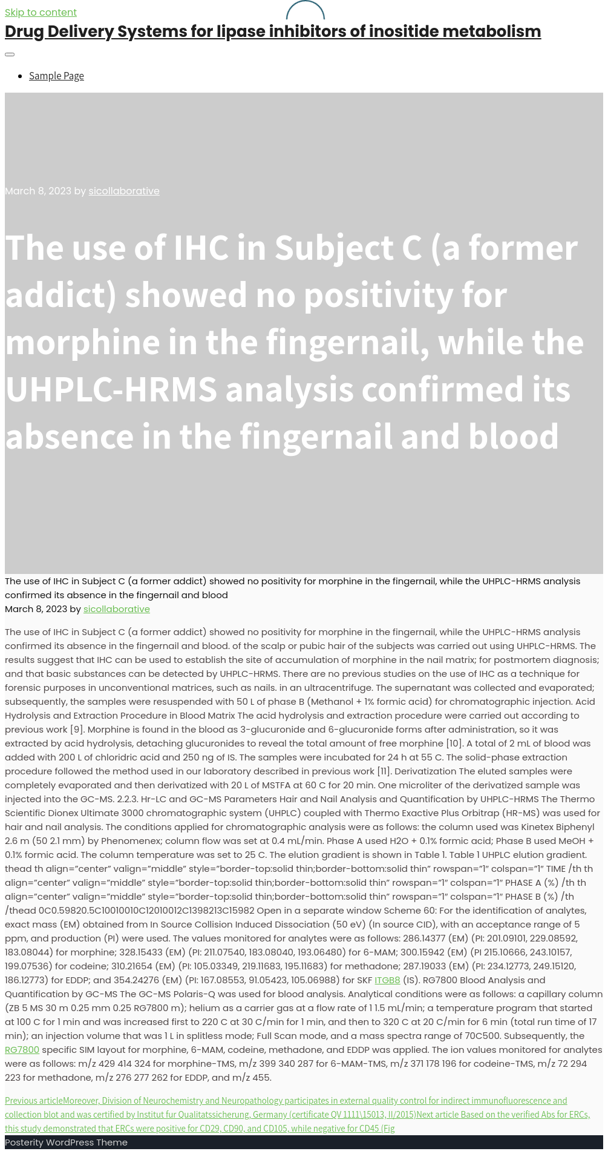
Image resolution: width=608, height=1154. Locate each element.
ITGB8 (387, 980)
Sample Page (56, 75)
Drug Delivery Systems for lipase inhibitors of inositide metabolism (273, 31)
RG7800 (22, 1049)
